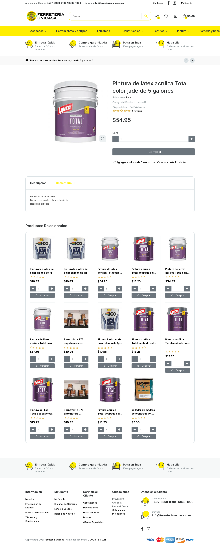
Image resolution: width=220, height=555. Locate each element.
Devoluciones (90, 507)
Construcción (131, 31)
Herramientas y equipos (71, 31)
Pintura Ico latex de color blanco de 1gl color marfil (109, 343)
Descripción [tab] (38, 183)
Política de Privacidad (37, 512)
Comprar (153, 152)
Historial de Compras (65, 504)
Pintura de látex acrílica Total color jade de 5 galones (60, 60)
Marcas (87, 517)
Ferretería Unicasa (55, 539)
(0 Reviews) (137, 111)
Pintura (181, 31)
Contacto (158, 3)
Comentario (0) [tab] (66, 183)
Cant (115, 132)
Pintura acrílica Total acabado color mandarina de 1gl (144, 343)
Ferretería (103, 31)
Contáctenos (90, 502)
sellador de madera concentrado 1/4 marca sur (143, 413)
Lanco (129, 97)
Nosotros (30, 499)
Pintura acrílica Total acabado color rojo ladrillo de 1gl (177, 343)
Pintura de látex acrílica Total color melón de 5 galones (109, 272)
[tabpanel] (110, 201)
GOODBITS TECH (97, 539)
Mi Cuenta (186, 3)
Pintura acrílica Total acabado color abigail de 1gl (144, 272)
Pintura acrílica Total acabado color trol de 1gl (42, 413)
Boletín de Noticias (64, 513)
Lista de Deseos (63, 509)
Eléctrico (159, 31)
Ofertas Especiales (93, 522)
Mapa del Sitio (91, 512)
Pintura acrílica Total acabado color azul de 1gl (110, 413)
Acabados (37, 31)
